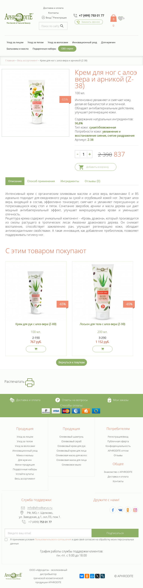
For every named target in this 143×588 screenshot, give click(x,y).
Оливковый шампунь (71, 436)
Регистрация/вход (118, 436)
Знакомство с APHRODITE (118, 472)
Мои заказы (118, 400)
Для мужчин (108, 42)
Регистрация (60, 17)
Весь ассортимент (25, 478)
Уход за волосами (58, 42)
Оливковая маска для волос (71, 455)
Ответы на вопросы (71, 400)
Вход (48, 17)
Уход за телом (36, 42)
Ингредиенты (70, 181)
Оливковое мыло (71, 464)
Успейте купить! (25, 474)
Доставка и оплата (53, 8)
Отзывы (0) (92, 181)
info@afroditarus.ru (40, 508)
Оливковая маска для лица (71, 460)
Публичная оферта (118, 441)
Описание (15, 181)
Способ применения (41, 181)
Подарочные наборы (44, 48)
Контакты (53, 13)
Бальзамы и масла (17, 48)
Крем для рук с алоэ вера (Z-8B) (35, 324)
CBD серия (67, 48)
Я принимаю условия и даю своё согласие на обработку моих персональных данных (72, 541)
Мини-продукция (25, 464)
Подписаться (115, 533)
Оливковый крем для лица (71, 450)
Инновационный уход (84, 42)
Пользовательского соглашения (53, 539)
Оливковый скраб (71, 441)
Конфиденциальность (118, 446)
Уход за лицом (15, 42)
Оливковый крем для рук (71, 446)
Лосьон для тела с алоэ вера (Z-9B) (102, 324)
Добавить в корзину (97, 167)
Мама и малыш (24, 455)
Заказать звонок (90, 21)
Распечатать (19, 381)
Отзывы (118, 455)
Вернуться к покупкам (71, 362)
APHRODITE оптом (118, 450)
